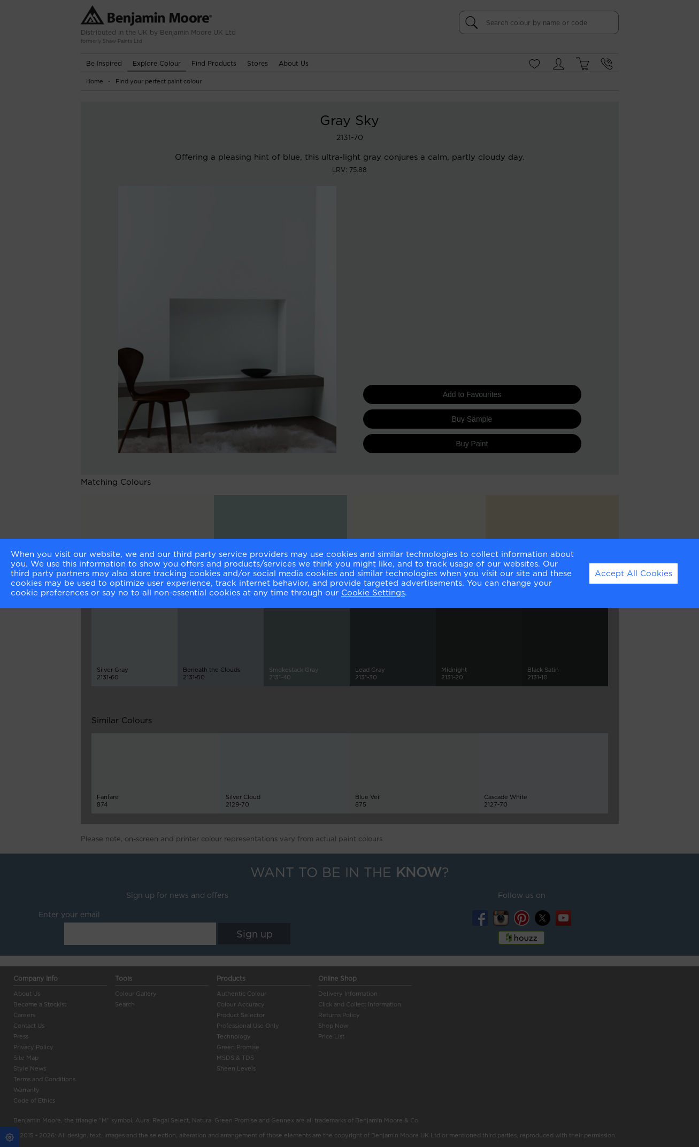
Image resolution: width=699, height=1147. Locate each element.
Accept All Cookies (633, 573)
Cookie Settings (373, 593)
